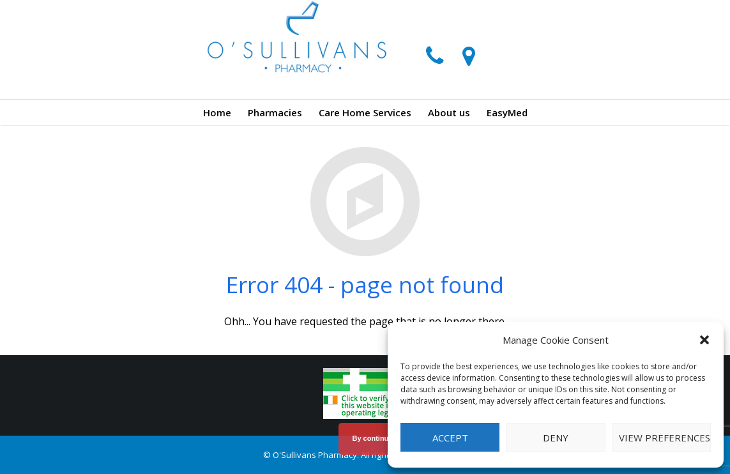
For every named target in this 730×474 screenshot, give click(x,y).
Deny (555, 437)
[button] (704, 339)
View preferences (664, 437)
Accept (450, 437)
